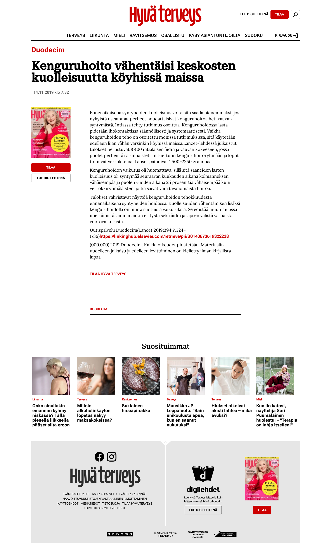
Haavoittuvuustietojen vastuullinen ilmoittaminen (105, 498)
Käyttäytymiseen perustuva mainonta (197, 534)
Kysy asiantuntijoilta (214, 35)
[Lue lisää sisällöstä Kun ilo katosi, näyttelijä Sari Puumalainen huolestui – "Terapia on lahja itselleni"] (277, 376)
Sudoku (254, 35)
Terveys (75, 35)
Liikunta (99, 35)
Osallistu (172, 35)
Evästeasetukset (76, 494)
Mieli (119, 35)
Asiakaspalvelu (104, 494)
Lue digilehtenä (254, 14)
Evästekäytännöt (133, 494)
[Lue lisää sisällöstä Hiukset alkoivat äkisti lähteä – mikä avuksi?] (232, 376)
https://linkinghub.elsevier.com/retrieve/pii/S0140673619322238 (164, 236)
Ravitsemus (143, 35)
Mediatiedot (90, 503)
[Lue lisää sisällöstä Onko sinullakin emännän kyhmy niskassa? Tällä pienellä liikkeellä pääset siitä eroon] (53, 376)
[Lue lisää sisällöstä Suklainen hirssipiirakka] (143, 376)
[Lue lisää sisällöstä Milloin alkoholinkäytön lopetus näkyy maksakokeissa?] (98, 376)
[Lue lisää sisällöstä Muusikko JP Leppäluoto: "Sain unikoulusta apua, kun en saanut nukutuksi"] (188, 376)
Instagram (111, 457)
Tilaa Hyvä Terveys (108, 274)
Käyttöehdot (67, 503)
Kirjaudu (286, 35)
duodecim (98, 309)
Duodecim (48, 50)
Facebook (99, 457)
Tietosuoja (111, 503)
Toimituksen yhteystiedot (104, 508)
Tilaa (279, 14)
